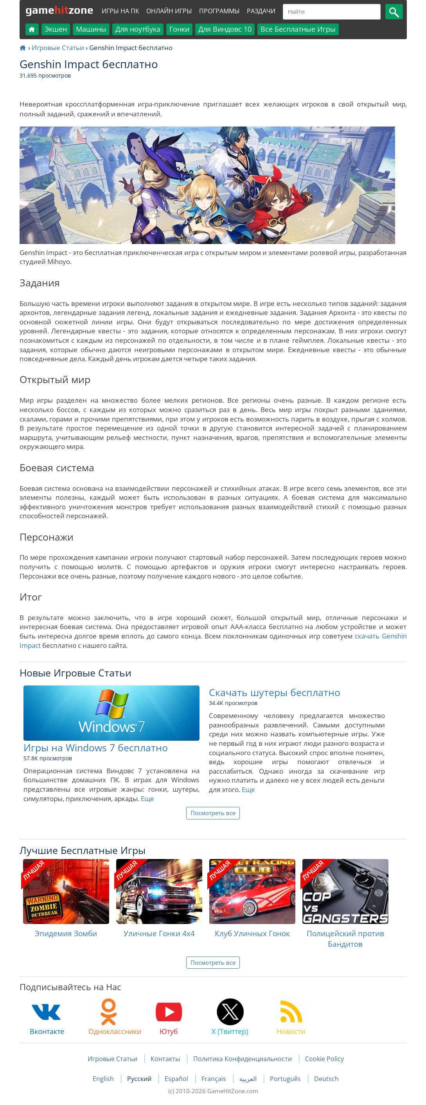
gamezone (59, 10)
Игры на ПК (120, 11)
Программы (219, 11)
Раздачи (261, 11)
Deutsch (326, 1078)
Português (286, 1078)
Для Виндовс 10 (225, 29)
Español (177, 1078)
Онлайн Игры (169, 11)
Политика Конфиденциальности (242, 1058)
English (104, 1078)
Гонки (179, 29)
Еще (147, 798)
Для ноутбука (137, 29)
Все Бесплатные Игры (298, 29)
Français (214, 1078)
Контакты (165, 1058)
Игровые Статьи (58, 47)
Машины (91, 29)
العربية (248, 1078)
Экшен (56, 29)
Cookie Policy (324, 1058)
